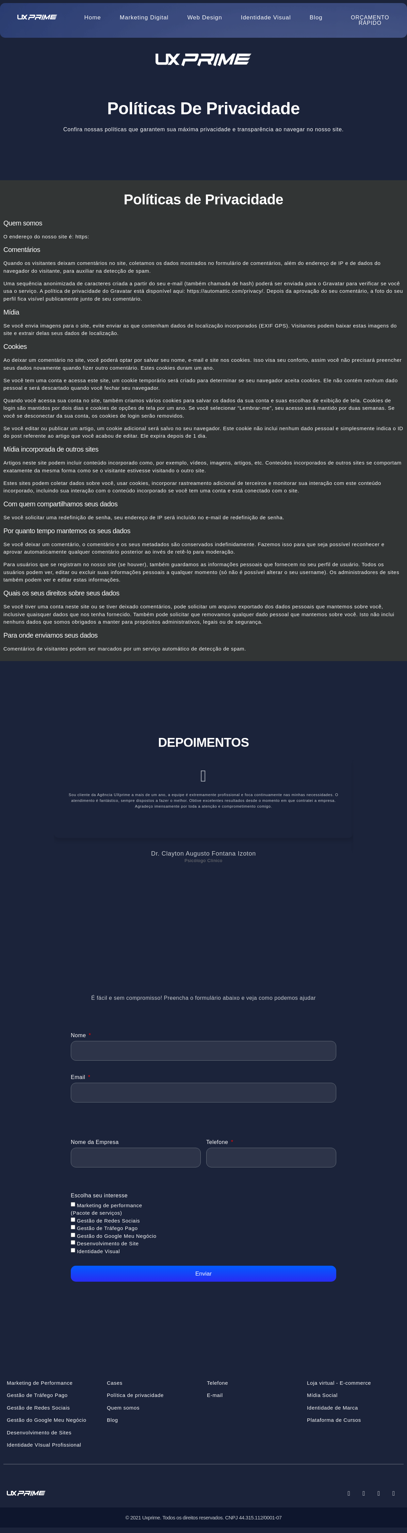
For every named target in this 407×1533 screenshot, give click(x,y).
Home (92, 17)
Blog (316, 17)
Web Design (204, 17)
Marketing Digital (144, 17)
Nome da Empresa (95, 1145)
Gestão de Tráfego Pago (107, 1233)
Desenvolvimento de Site (108, 1248)
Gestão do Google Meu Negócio (117, 1241)
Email (79, 1079)
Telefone (218, 1145)
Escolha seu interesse (99, 1200)
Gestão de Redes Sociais (108, 1225)
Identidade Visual (266, 17)
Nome (79, 1035)
